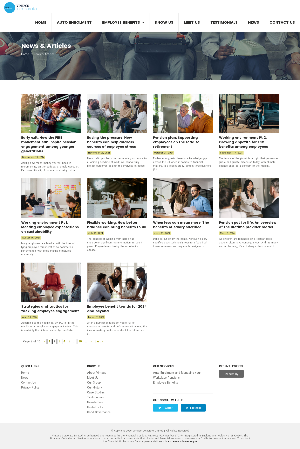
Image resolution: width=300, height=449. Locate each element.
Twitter (165, 407)
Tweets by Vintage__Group (231, 375)
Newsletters (95, 402)
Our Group (94, 382)
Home (40, 22)
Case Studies (96, 392)
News (253, 22)
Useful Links (95, 407)
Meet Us (192, 22)
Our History (94, 387)
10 (80, 341)
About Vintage (96, 372)
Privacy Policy (30, 387)
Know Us (164, 22)
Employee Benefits (121, 22)
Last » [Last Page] (99, 341)
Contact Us (282, 22)
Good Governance (99, 412)
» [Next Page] (91, 341)
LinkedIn (193, 407)
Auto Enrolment (74, 22)
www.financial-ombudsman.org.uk (178, 441)
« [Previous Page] (44, 341)
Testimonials (224, 22)
